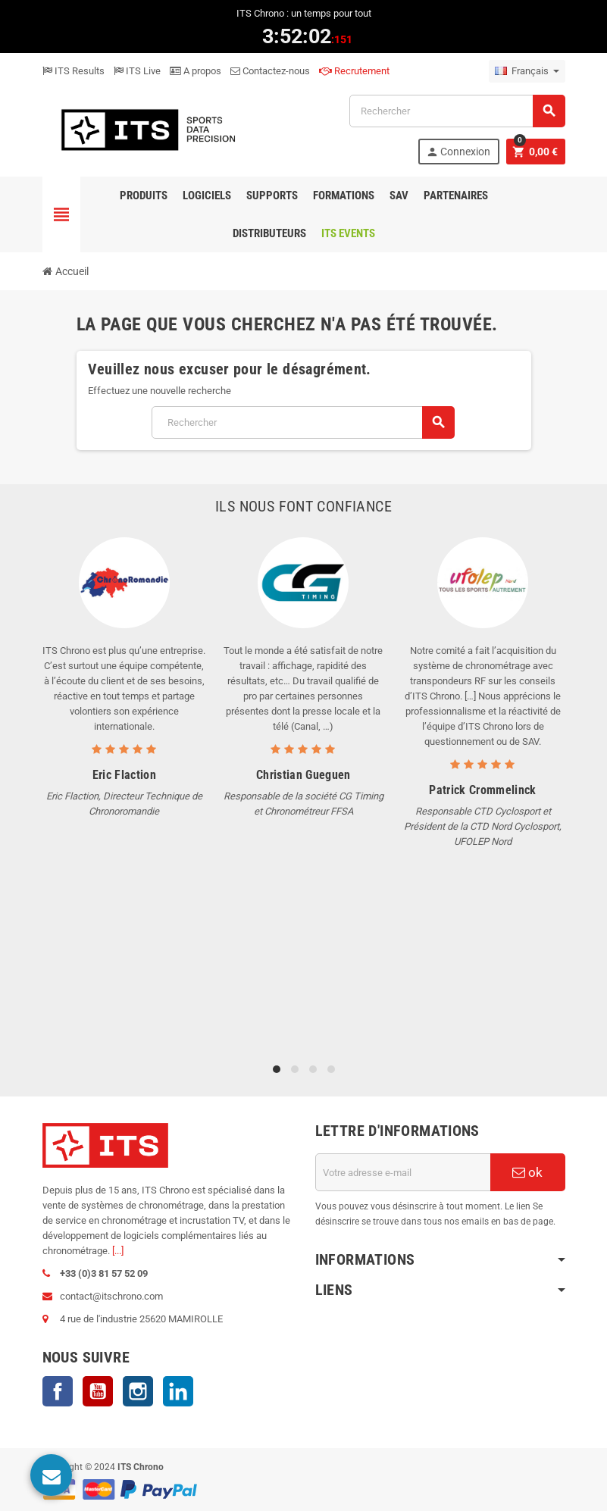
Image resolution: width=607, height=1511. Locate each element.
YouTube (98, 1391)
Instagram (138, 1391)
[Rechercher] (457, 111)
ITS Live (137, 71)
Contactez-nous (270, 71)
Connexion (458, 151)
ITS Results (73, 71)
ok (527, 1172)
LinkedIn (178, 1391)
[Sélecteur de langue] (527, 71)
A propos (195, 71)
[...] (118, 1250)
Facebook (57, 1391)
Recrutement (354, 71)
